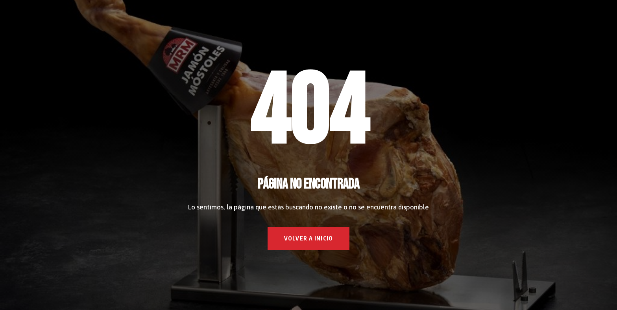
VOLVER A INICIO (308, 238)
